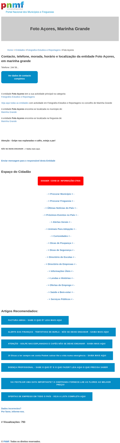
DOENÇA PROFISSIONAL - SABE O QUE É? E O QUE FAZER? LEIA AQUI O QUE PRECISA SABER (58, 367)
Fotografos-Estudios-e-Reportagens (44, 50)
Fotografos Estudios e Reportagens (18, 97)
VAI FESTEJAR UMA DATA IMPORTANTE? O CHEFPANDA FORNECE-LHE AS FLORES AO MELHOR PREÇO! (60, 383)
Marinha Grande (9, 112)
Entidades (20, 50)
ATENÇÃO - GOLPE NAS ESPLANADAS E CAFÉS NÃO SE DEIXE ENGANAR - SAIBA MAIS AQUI (57, 344)
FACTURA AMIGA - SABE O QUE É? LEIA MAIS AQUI (35, 320)
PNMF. (6, 441)
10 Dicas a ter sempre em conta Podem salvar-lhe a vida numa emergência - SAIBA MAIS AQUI (57, 356)
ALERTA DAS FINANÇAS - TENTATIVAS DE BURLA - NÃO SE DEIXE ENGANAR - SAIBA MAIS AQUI (58, 332)
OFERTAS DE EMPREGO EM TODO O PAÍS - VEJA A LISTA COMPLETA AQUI (47, 396)
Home (10, 50)
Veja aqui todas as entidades (14, 103)
